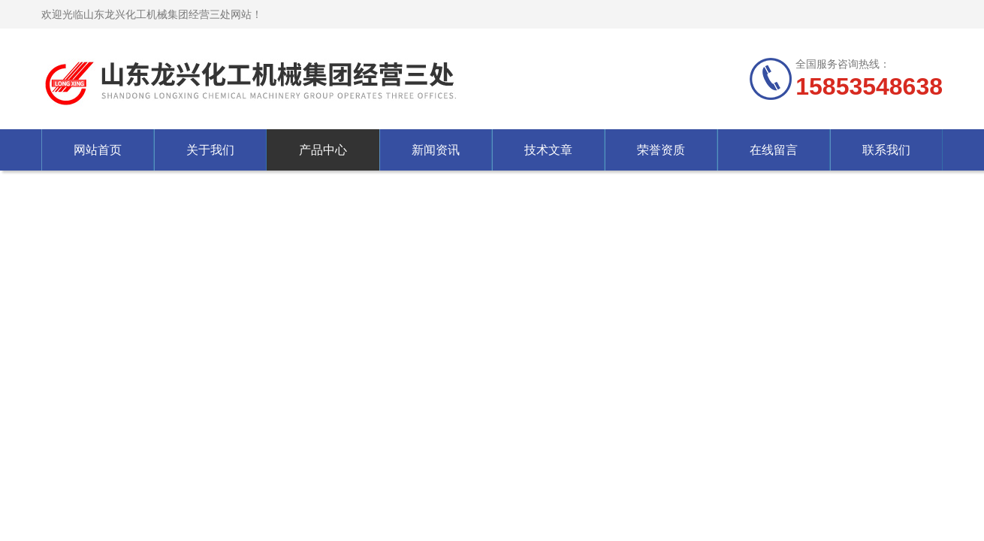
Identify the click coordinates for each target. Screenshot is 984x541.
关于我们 (210, 150)
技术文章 (548, 150)
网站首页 (98, 150)
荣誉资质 (661, 150)
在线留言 (774, 150)
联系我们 (886, 150)
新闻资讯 (436, 150)
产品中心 (323, 150)
